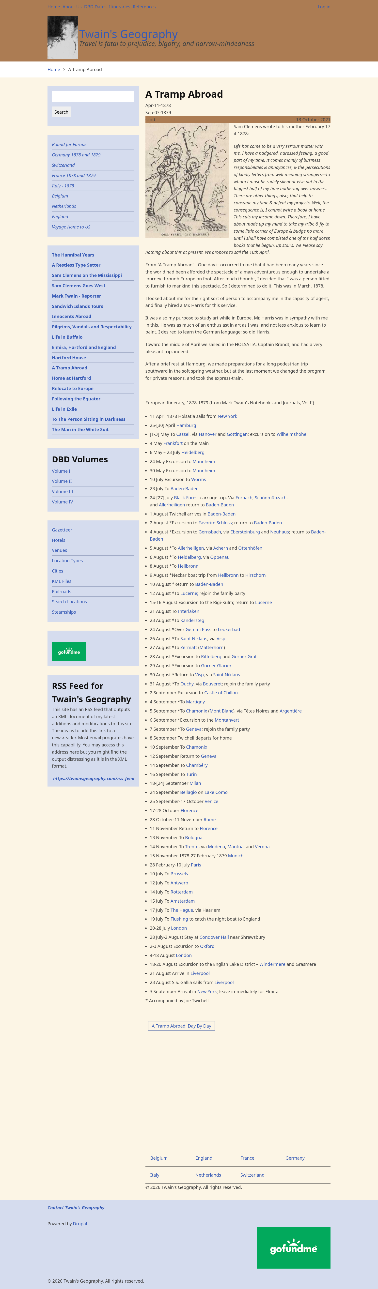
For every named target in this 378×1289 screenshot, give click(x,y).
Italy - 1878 (63, 186)
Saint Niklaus (193, 638)
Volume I (61, 471)
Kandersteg (192, 620)
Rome (210, 819)
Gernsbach (210, 532)
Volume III (62, 491)
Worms (198, 479)
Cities (57, 571)
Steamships (64, 612)
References (144, 7)
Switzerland (252, 1175)
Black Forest (186, 497)
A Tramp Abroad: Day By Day (181, 1026)
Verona (262, 846)
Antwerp (179, 883)
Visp (221, 638)
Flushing (179, 919)
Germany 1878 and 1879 (76, 155)
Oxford (207, 946)
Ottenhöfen (250, 548)
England (203, 1158)
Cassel (182, 434)
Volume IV (62, 502)
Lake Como (216, 792)
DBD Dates (95, 7)
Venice (211, 801)
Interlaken (188, 611)
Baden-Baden (185, 488)
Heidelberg (193, 452)
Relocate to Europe (73, 388)
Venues (59, 550)
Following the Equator (76, 399)
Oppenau (220, 557)
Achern (220, 548)
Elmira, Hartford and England (84, 347)
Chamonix (196, 711)
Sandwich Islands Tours (77, 306)
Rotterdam (182, 892)
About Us (72, 7)
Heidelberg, (190, 557)
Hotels (58, 540)
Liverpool (200, 973)
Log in (324, 7)
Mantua (235, 846)
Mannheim (204, 461)
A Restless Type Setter (76, 265)
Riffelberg (211, 656)
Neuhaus (279, 532)
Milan (195, 783)
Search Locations (69, 602)
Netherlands (208, 1175)
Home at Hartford (71, 378)
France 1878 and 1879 (74, 175)
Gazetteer (62, 530)
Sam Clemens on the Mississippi (87, 275)
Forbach (244, 497)
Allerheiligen (172, 505)
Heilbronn (188, 566)
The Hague (182, 910)
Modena (216, 846)
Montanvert (227, 720)
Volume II (62, 481)
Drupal (80, 1224)
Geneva (194, 729)
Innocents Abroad (71, 316)
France (247, 1158)
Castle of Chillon (221, 693)
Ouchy (186, 684)
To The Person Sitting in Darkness (89, 419)
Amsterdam (183, 901)
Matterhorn (212, 647)
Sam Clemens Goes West (79, 285)
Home (53, 7)
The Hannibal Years (73, 255)
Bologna (193, 837)
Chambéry (196, 765)
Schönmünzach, (271, 497)
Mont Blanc (221, 711)
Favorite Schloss (215, 523)
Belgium (159, 1158)
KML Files (61, 581)
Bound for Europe (69, 144)
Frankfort (173, 443)
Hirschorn (255, 575)
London (179, 928)
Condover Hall (214, 937)
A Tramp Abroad (69, 368)
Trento (192, 846)
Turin (191, 774)
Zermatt (188, 647)
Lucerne (263, 602)
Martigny (195, 702)
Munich (235, 856)
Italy (154, 1175)
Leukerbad (229, 629)
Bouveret (212, 684)
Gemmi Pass (198, 629)
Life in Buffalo (67, 337)
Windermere (272, 964)
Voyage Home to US (71, 227)
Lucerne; (189, 593)
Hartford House (69, 358)
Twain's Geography (128, 33)
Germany (295, 1158)
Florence (189, 810)
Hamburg (186, 425)
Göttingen (237, 434)
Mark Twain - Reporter (76, 296)
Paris (196, 865)
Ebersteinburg (245, 532)
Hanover (208, 434)
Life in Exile (64, 409)
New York (227, 416)
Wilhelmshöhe (291, 434)
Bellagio (188, 792)
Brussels (179, 874)
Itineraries (119, 7)
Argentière (291, 711)
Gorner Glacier (216, 665)
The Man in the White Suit (80, 429)
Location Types (67, 560)
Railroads (61, 591)
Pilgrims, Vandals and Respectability (92, 327)
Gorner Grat (244, 656)
